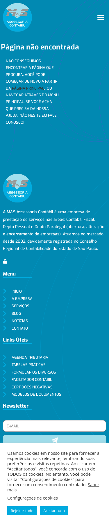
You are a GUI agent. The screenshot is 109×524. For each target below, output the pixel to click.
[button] (100, 17)
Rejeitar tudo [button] (22, 510)
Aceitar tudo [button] (54, 510)
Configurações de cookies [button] (32, 497)
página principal (28, 88)
